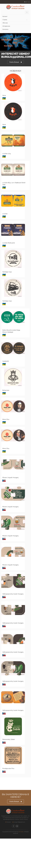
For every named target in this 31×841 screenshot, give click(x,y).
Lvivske (4, 214)
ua (28, 1)
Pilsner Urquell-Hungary (10, 477)
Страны (5, 19)
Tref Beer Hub (7, 272)
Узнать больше (15, 62)
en (26, 1)
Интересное (6, 26)
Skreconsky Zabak (8, 739)
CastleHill (5, 361)
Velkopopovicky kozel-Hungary (13, 594)
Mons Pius (5, 419)
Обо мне (5, 23)
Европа (15, 39)
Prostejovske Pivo (8, 768)
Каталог (5, 16)
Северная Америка (6, 40)
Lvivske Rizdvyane (8, 243)
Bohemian (5, 390)
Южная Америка (8, 46)
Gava (4, 95)
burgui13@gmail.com (18, 822)
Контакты (5, 29)
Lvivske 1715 (6, 153)
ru (24, 1)
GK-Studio (21, 831)
